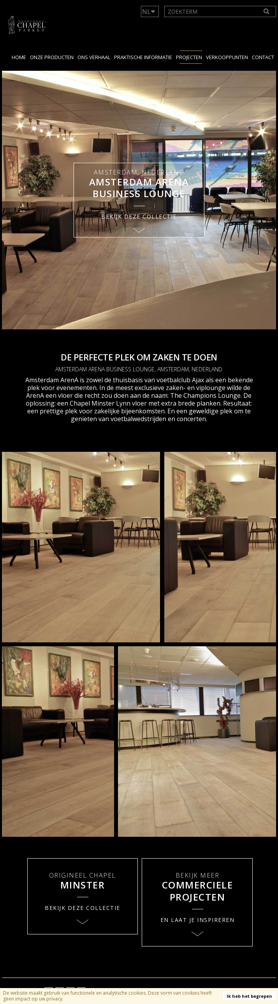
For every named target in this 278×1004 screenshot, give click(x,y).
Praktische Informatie (143, 57)
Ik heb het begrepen (249, 996)
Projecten (189, 57)
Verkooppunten (227, 57)
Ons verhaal (93, 57)
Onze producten (52, 57)
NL (146, 11)
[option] (139, 200)
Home (19, 57)
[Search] (266, 11)
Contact (263, 57)
